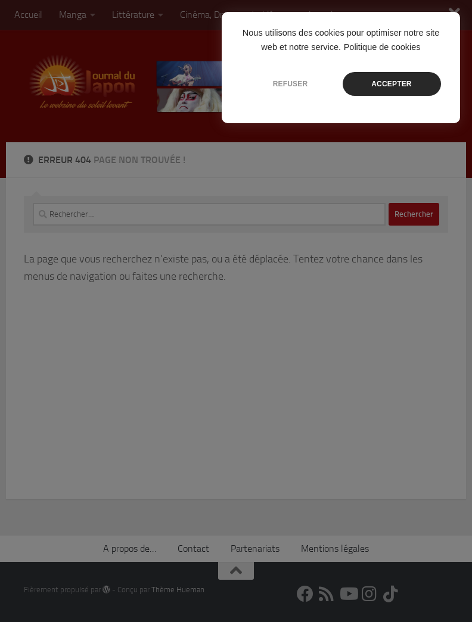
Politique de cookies (382, 47)
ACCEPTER (391, 84)
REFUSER (290, 84)
